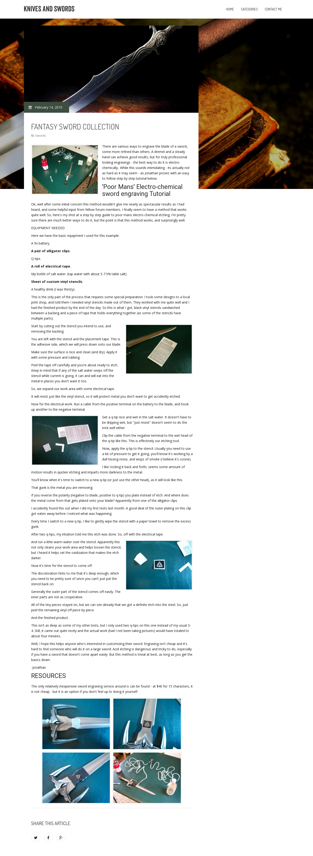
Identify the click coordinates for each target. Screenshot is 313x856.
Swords (40, 135)
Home (230, 9)
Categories (249, 9)
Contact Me (273, 9)
